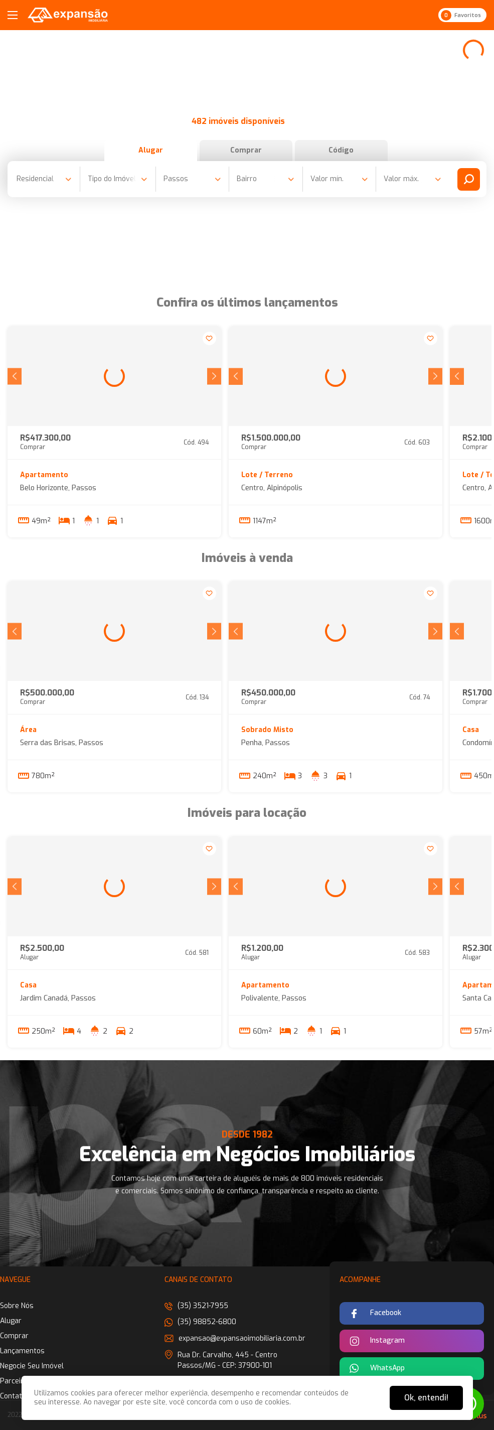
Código (341, 150)
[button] (15, 376)
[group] (114, 376)
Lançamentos (22, 1351)
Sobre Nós (17, 1306)
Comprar (246, 150)
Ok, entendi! (426, 1397)
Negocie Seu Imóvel (32, 1366)
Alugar (150, 150)
